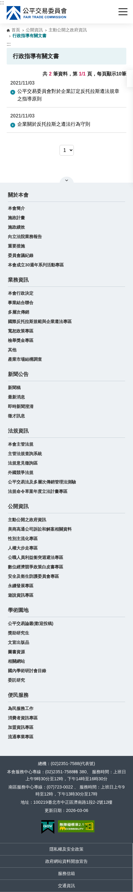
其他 (12, 349)
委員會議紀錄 (20, 255)
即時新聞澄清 (20, 406)
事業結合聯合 (20, 302)
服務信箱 (66, 873)
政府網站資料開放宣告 (66, 861)
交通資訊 (66, 885)
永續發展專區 (20, 585)
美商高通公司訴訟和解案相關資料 (40, 529)
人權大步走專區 (23, 548)
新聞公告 (18, 374)
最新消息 (16, 397)
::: (2, 2)
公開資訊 (34, 29)
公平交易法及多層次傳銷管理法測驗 (42, 481)
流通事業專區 (20, 736)
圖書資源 (16, 651)
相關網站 (16, 661)
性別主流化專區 (23, 538)
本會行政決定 (20, 293)
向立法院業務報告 (25, 236)
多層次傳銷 (18, 312)
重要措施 (16, 246)
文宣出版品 (18, 642)
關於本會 (18, 195)
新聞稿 (14, 387)
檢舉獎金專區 (20, 340)
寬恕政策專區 (20, 330)
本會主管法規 (20, 444)
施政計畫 (16, 217)
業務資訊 (18, 280)
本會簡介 (16, 208)
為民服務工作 (20, 708)
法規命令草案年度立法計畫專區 (37, 491)
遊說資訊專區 (20, 595)
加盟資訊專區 (20, 727)
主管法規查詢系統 (25, 453)
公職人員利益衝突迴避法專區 (35, 557)
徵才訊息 (16, 415)
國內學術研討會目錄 (27, 670)
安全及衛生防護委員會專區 (33, 576)
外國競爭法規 (20, 472)
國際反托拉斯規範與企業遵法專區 (40, 321)
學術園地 (18, 610)
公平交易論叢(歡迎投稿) (30, 623)
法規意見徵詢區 (23, 463)
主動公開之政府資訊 (68, 29)
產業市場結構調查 (25, 359)
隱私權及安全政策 (66, 849)
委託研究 (16, 680)
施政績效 (16, 227)
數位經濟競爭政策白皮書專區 (35, 566)
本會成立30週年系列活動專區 (36, 264)
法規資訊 (18, 431)
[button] (130, 78)
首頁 (16, 29)
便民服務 (18, 695)
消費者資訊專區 (23, 717)
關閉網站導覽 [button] (67, 180)
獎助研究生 (18, 632)
